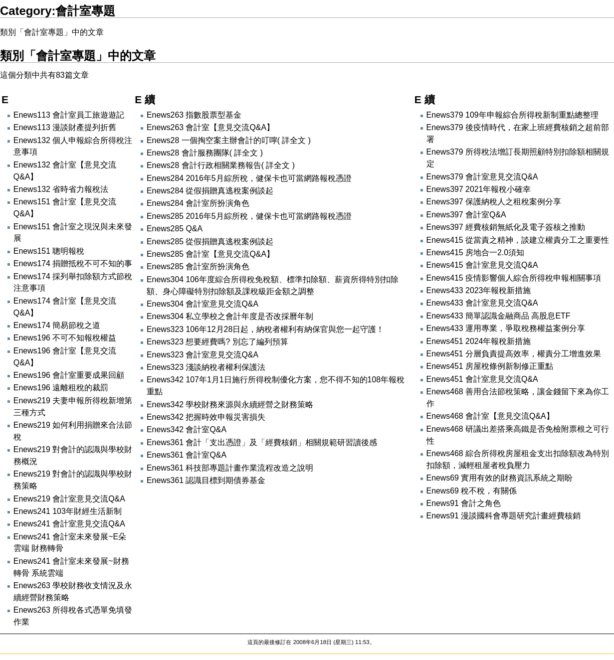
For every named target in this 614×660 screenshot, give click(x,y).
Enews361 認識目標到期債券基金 (206, 480)
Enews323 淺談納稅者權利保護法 (206, 367)
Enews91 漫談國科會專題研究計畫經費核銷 (503, 515)
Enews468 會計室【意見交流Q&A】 (490, 416)
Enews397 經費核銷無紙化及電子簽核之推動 (505, 227)
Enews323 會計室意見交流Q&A (202, 354)
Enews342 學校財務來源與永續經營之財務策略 (230, 404)
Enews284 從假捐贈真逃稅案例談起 (210, 190)
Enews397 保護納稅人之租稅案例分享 (493, 201)
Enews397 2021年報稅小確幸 (478, 189)
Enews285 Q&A (175, 228)
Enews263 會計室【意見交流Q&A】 (210, 127)
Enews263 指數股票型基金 (194, 115)
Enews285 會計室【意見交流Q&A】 (210, 254)
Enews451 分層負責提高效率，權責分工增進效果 (513, 353)
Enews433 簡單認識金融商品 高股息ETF (498, 316)
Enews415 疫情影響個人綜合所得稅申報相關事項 (513, 278)
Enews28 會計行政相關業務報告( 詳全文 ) (221, 165)
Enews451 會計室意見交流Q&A (482, 379)
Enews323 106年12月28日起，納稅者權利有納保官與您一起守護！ (265, 329)
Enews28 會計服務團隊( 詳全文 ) (205, 153)
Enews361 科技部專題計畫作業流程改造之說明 (230, 468)
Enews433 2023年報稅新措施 (478, 290)
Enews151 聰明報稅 (48, 251)
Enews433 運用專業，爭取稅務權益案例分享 (505, 328)
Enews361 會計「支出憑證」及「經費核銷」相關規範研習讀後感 (262, 442)
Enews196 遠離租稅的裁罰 (60, 387)
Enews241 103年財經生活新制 (67, 511)
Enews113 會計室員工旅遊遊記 (68, 115)
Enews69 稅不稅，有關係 (471, 491)
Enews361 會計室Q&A (186, 455)
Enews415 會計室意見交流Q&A (482, 265)
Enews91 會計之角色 (463, 503)
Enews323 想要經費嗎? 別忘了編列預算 (217, 341)
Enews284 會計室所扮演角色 (198, 203)
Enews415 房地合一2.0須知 (475, 252)
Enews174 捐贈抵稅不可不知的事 (72, 263)
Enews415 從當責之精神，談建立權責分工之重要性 (517, 240)
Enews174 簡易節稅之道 (56, 325)
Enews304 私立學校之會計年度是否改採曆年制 (230, 316)
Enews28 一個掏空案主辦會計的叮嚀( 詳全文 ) (229, 140)
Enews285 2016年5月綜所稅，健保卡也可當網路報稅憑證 (249, 216)
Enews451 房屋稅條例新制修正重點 (489, 366)
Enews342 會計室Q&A (186, 429)
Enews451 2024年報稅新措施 (478, 341)
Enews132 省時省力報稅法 (60, 189)
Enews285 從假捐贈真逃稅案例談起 (210, 241)
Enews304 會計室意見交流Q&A (202, 304)
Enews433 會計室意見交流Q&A (482, 303)
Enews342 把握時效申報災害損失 (206, 417)
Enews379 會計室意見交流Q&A (482, 176)
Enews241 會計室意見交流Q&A (69, 523)
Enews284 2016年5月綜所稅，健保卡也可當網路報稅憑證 (249, 178)
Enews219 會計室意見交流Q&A (69, 499)
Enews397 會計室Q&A (466, 214)
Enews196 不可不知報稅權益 (64, 337)
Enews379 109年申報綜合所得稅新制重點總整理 (512, 115)
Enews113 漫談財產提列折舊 (64, 127)
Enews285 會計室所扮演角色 (198, 266)
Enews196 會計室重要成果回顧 (68, 375)
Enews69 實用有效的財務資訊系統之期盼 (499, 478)
